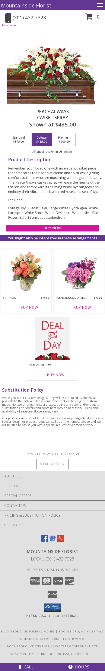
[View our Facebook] (44, 540)
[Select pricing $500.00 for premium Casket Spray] (64, 139)
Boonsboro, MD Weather (28, 646)
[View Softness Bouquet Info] (26, 271)
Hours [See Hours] (78, 667)
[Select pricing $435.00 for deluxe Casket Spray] (42, 139)
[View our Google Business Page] (52, 540)
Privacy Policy (21, 654)
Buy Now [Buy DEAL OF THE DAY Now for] (56, 374)
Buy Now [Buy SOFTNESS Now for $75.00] (29, 307)
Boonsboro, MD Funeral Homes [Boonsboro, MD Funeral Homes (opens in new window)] (28, 631)
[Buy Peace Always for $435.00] (52, 228)
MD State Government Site (75, 646)
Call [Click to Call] (26, 667)
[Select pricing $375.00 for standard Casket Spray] (18, 139)
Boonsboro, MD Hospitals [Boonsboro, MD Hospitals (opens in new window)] (81, 631)
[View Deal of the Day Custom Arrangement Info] (52, 338)
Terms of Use (84, 654)
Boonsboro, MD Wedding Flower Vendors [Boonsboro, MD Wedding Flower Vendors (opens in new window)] (54, 639)
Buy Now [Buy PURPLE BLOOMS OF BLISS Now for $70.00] (82, 307)
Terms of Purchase (54, 654)
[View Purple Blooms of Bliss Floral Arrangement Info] (79, 271)
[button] (92, 18)
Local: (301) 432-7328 (52, 559)
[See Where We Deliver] (52, 464)
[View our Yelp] (60, 540)
